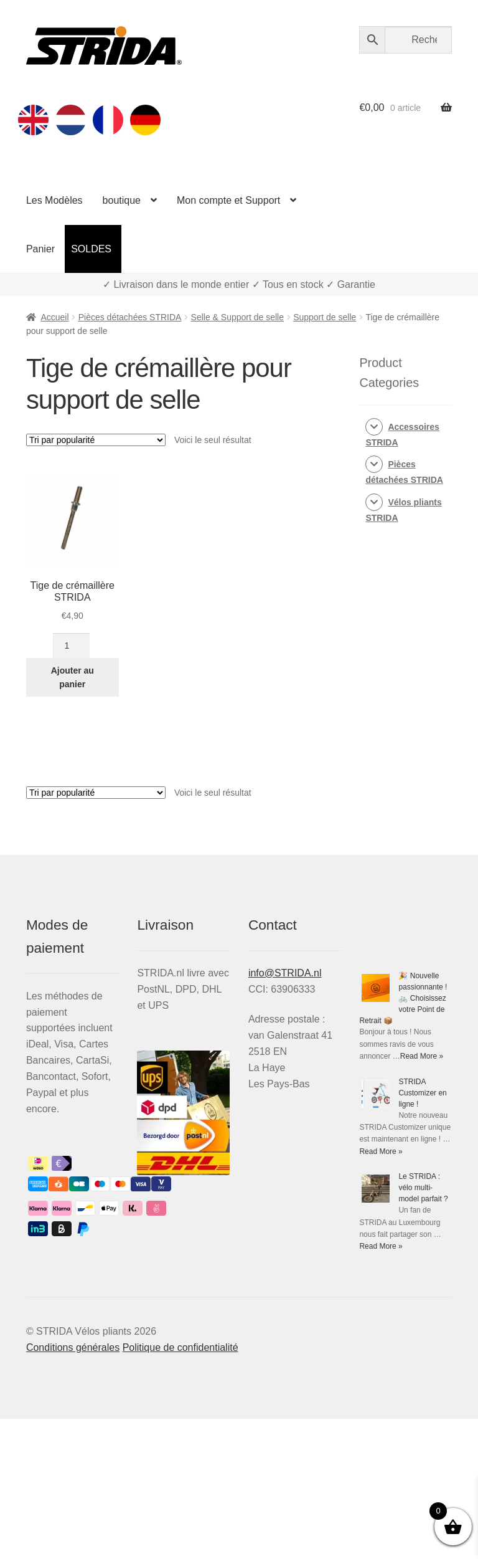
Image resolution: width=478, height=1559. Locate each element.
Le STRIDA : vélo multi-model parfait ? (423, 1187)
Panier (40, 249)
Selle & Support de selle (237, 317)
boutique (122, 200)
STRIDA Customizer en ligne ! (422, 1092)
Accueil (54, 317)
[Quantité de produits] (71, 645)
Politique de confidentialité (180, 1347)
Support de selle (324, 317)
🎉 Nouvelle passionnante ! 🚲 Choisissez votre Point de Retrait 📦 (403, 998)
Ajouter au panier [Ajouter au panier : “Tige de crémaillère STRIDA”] (72, 677)
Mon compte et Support (228, 200)
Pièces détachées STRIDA (130, 317)
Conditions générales (73, 1347)
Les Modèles (54, 200)
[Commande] (96, 440)
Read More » (421, 1056)
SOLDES (91, 249)
